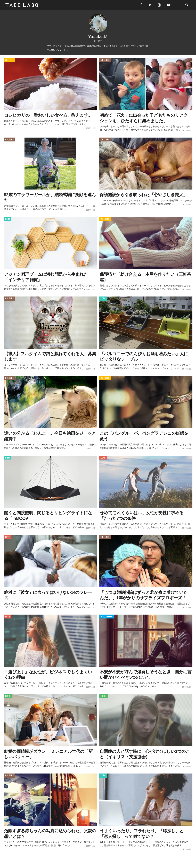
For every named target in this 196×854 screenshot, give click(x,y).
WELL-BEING (107, 616)
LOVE (103, 457)
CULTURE (105, 60)
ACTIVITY (9, 60)
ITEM (7, 219)
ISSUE (8, 696)
